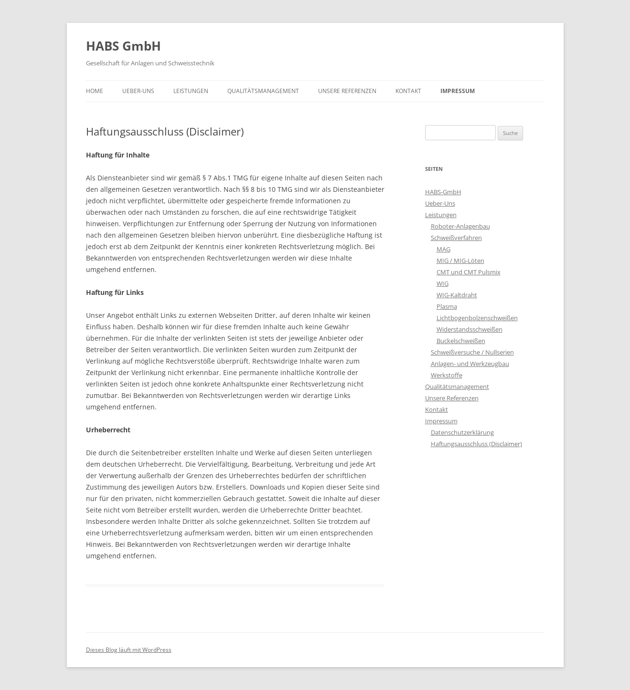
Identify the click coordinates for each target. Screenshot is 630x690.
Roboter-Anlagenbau (460, 226)
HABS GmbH (123, 45)
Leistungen (190, 91)
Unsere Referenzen (347, 91)
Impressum (457, 91)
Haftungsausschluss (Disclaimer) (476, 443)
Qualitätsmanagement (263, 91)
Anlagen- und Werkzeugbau (470, 363)
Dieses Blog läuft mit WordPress (128, 650)
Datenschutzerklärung (462, 432)
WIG (442, 283)
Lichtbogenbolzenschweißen (477, 318)
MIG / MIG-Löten (460, 260)
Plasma (447, 306)
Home (94, 91)
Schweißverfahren (456, 237)
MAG (443, 249)
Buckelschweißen (461, 340)
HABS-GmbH (443, 192)
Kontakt (408, 91)
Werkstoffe (446, 375)
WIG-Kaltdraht (457, 295)
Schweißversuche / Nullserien (472, 352)
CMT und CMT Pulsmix (469, 272)
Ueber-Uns (138, 91)
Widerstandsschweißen (469, 329)
